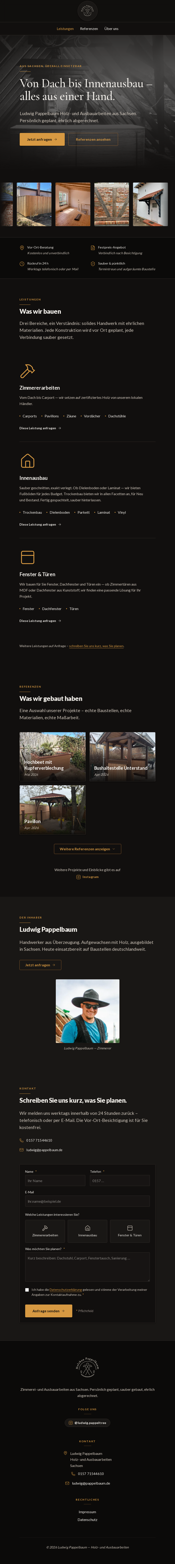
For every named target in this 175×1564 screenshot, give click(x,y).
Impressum (87, 1512)
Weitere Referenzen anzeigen (88, 849)
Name (31, 1173)
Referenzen (89, 28)
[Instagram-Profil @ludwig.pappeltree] (87, 879)
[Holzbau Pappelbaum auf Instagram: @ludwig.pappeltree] (87, 1423)
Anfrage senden (48, 1313)
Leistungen (65, 28)
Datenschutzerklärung (66, 1292)
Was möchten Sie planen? (45, 1251)
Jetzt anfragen (42, 139)
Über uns (111, 28)
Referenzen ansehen (93, 139)
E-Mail (29, 1194)
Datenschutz (87, 1519)
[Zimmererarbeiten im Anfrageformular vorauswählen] (40, 430)
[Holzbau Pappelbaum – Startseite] (88, 11)
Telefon (97, 1173)
